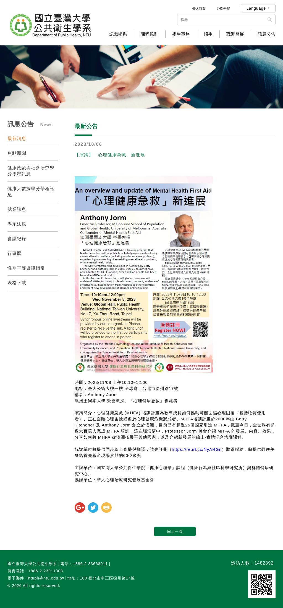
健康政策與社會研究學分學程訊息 (30, 170)
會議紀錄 (16, 238)
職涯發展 (235, 34)
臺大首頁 (199, 8)
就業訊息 (16, 209)
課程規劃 (149, 34)
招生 (208, 34)
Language (256, 8)
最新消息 (16, 138)
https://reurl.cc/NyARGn (197, 449)
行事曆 (14, 253)
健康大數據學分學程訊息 (30, 191)
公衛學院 (223, 8)
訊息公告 (267, 34)
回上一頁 (175, 531)
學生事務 (181, 34)
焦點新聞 (16, 153)
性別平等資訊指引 (26, 268)
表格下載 (16, 282)
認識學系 (118, 34)
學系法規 (16, 224)
